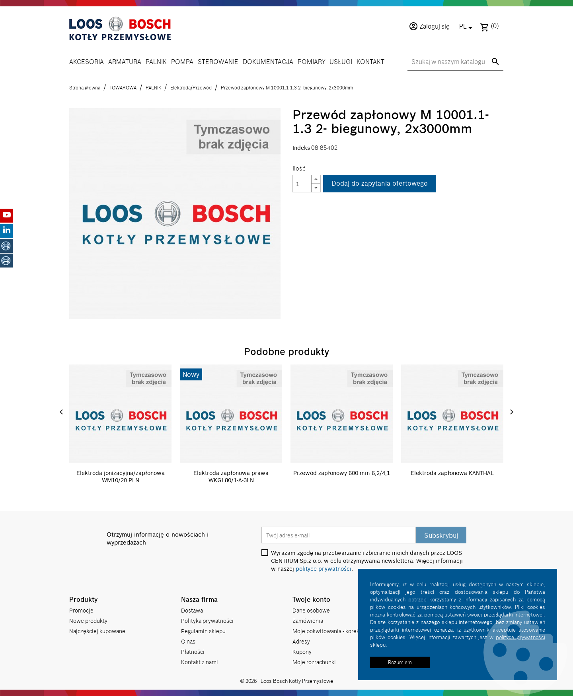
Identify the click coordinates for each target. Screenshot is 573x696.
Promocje (81, 610)
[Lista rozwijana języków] (467, 27)
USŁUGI (340, 62)
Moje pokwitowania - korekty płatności (340, 631)
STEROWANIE (218, 62)
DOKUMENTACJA (268, 62)
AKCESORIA (86, 62)
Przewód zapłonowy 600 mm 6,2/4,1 (341, 473)
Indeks (301, 147)
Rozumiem (400, 662)
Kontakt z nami (199, 662)
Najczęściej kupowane (97, 631)
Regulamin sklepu (203, 631)
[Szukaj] (455, 62)
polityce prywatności (323, 568)
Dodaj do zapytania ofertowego (379, 184)
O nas (188, 641)
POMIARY (311, 62)
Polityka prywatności (207, 620)
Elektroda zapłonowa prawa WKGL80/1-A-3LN (231, 476)
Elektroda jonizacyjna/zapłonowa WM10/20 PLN (120, 476)
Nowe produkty (88, 620)
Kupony (302, 651)
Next (512, 412)
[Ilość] (302, 183)
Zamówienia (307, 620)
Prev (61, 412)
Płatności (193, 651)
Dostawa (192, 610)
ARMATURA (124, 62)
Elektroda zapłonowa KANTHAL (452, 473)
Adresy (301, 641)
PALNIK (156, 62)
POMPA (182, 62)
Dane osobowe (311, 610)
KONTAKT (370, 62)
